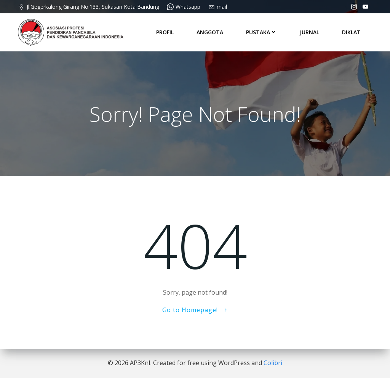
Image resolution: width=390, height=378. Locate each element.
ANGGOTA (210, 32)
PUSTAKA (261, 32)
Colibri (273, 363)
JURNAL (309, 32)
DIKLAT (351, 32)
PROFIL (165, 32)
